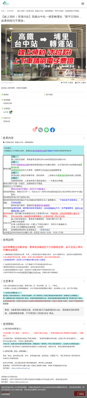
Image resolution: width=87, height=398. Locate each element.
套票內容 (8, 137)
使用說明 (8, 239)
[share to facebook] (52, 130)
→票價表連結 (44, 229)
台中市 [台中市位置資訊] (8, 112)
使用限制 (8, 323)
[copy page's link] (40, 130)
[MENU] (82, 3)
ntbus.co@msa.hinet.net (20, 368)
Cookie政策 (5, 394)
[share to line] (46, 130)
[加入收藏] (34, 130)
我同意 (81, 394)
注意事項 (8, 280)
